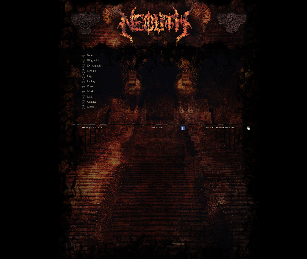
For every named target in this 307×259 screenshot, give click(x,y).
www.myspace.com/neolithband (221, 127)
